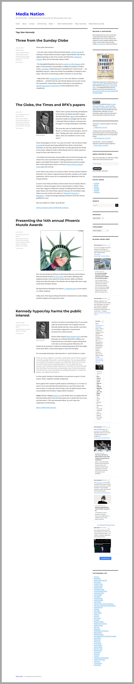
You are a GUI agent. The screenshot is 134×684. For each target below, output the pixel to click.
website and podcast (98, 84)
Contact (32, 24)
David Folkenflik (98, 600)
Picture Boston (98, 645)
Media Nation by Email (96, 24)
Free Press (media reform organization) (105, 605)
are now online (58, 276)
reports (72, 116)
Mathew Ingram (98, 625)
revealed (39, 145)
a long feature (54, 78)
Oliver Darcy (97, 641)
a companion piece (70, 288)
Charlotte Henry (98, 586)
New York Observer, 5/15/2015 (102, 138)
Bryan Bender (23, 120)
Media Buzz (97, 629)
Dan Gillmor (97, 596)
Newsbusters (97, 638)
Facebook (96, 183)
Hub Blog (96, 609)
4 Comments (19, 248)
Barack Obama (20, 238)
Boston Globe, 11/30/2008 (101, 145)
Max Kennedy (19, 54)
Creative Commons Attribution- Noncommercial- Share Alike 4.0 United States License (104, 106)
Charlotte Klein (98, 587)
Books (51, 24)
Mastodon (97, 188)
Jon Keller (96, 620)
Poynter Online (98, 647)
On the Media (97, 643)
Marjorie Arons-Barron (100, 623)
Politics (22, 50)
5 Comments (19, 62)
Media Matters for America (101, 631)
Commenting (41, 24)
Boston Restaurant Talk (100, 580)
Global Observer (98, 607)
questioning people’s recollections (48, 86)
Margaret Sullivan (99, 622)
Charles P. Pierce (98, 584)
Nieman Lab (97, 640)
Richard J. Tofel (98, 649)
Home (18, 24)
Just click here (101, 44)
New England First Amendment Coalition (105, 636)
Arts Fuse (96, 577)
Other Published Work (65, 24)
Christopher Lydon (99, 589)
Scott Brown (19, 58)
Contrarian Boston (99, 593)
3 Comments (19, 128)
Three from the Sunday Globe (42, 40)
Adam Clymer (19, 118)
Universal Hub (98, 663)
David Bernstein (98, 598)
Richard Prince (98, 650)
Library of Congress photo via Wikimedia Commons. (52, 208)
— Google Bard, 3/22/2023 (100, 127)
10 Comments (19, 333)
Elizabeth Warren (25, 52)
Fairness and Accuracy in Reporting (103, 604)
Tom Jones (97, 661)
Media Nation (30, 13)
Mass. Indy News (80, 24)
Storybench (97, 652)
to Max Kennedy (75, 52)
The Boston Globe (97, 93)
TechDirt (96, 656)
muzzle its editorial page (71, 64)
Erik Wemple (97, 602)
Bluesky (96, 185)
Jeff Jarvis (96, 616)
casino (17, 52)
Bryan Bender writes (74, 336)
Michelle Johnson (99, 634)
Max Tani (96, 627)
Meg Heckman (98, 632)
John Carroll (97, 618)
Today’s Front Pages (99, 659)
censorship (19, 329)
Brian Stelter (97, 582)
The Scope (97, 654)
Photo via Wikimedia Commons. (46, 407)
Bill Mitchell (97, 578)
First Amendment (21, 114)
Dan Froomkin (98, 595)
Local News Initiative (109, 91)
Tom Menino (24, 246)
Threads (96, 187)
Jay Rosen (96, 614)
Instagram (97, 192)
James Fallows (98, 613)
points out (57, 395)
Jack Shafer (97, 611)
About (24, 24)
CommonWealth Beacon (100, 591)
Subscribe (97, 168)
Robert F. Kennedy (25, 126)
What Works (97, 665)
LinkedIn (96, 190)
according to (45, 69)
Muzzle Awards (20, 124)
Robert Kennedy (24, 56)
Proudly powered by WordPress (33, 676)
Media (17, 50)
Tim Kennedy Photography (101, 658)
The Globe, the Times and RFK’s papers (50, 105)
